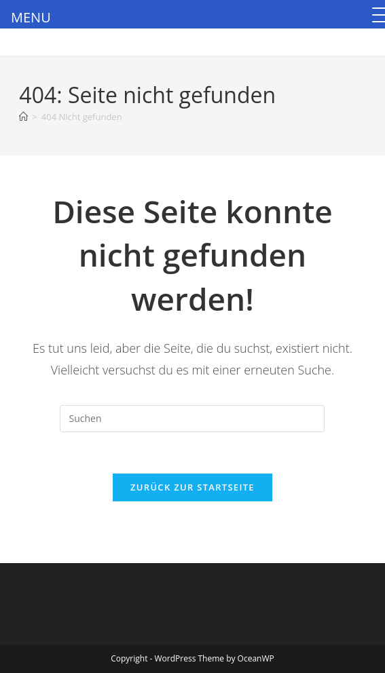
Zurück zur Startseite (192, 487)
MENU (31, 17)
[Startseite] (23, 117)
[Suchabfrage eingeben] (192, 418)
